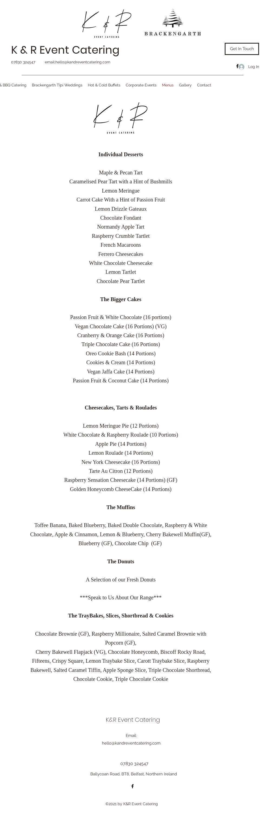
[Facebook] (237, 66)
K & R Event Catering (65, 49)
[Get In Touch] (242, 49)
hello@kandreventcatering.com (82, 62)
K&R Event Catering (133, 720)
